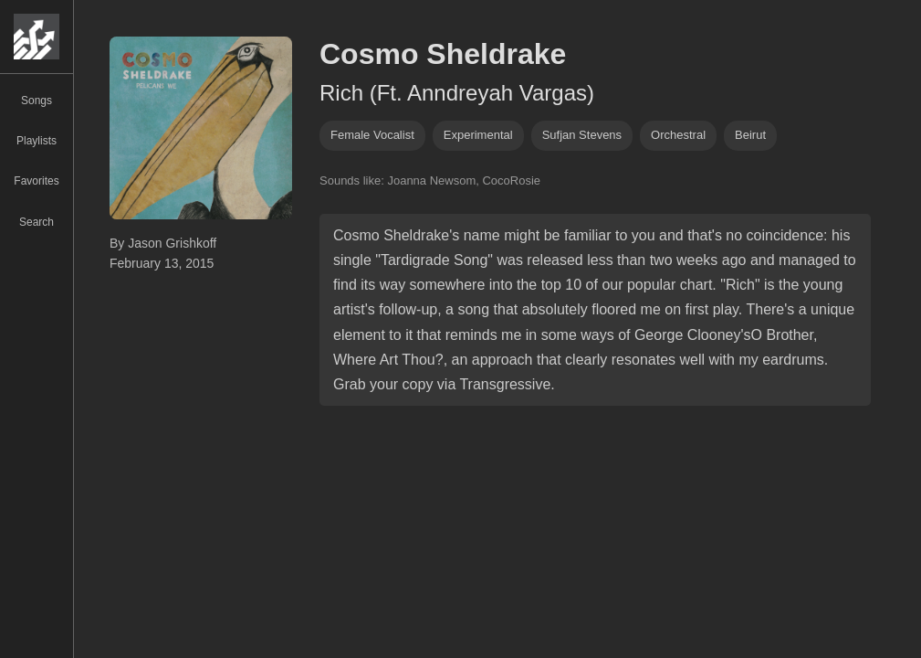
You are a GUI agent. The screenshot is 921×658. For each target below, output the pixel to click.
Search (36, 222)
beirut (750, 135)
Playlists (36, 140)
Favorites (36, 181)
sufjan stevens (582, 135)
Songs (36, 100)
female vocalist (372, 135)
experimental (478, 135)
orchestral (678, 135)
